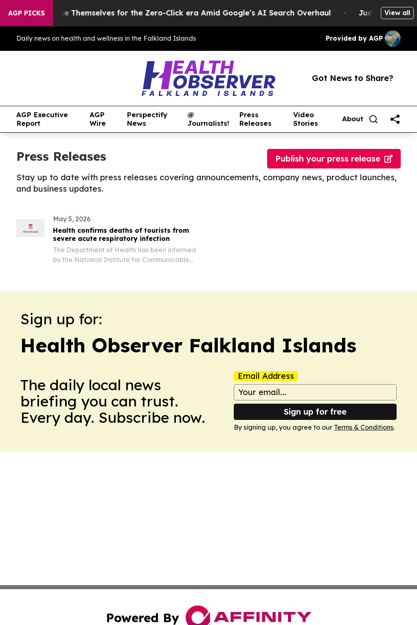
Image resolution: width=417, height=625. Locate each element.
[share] (395, 119)
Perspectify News (147, 119)
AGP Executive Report (42, 119)
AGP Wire (98, 119)
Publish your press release (334, 158)
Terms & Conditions (363, 427)
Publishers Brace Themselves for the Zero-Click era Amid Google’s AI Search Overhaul (175, 12)
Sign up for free (315, 411)
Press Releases (255, 119)
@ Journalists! (208, 119)
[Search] (373, 119)
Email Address (266, 376)
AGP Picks (26, 13)
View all (397, 13)
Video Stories (305, 119)
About (352, 119)
